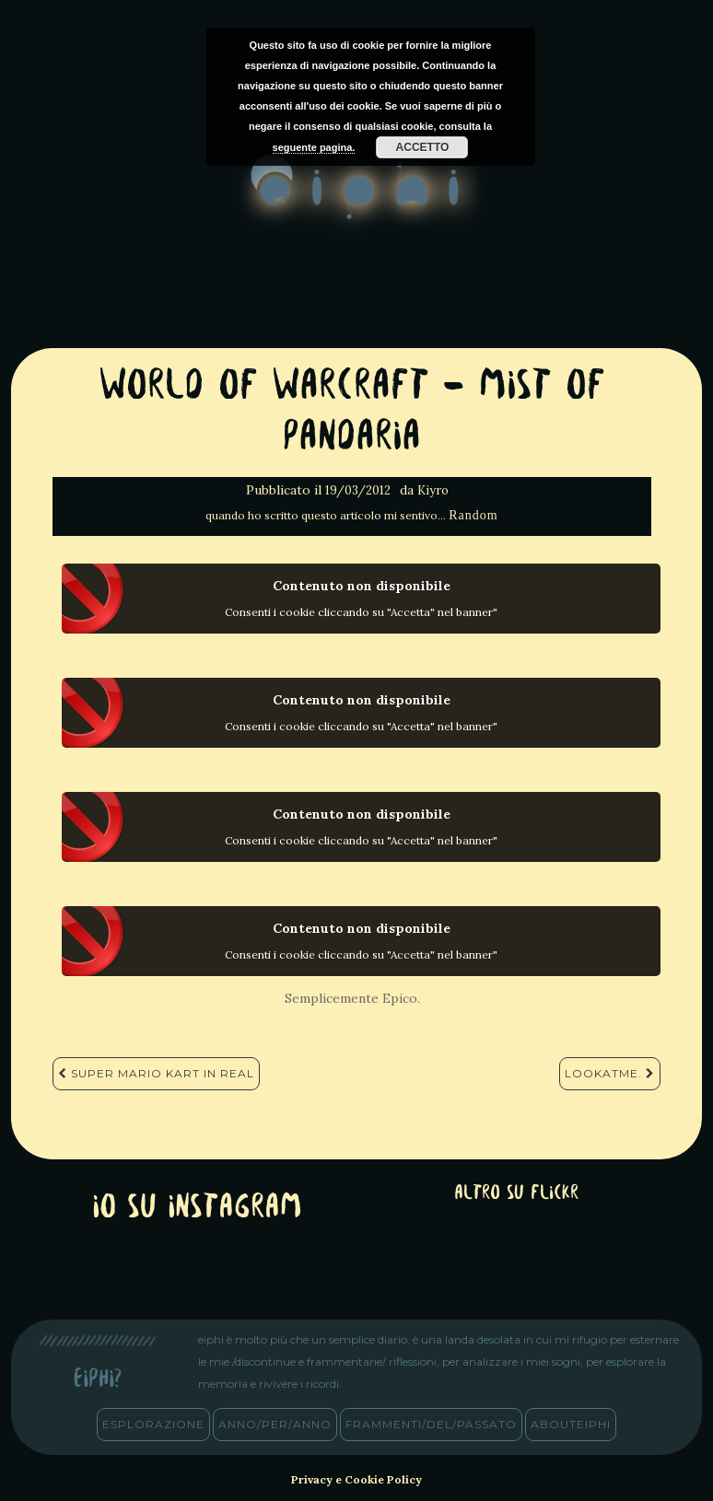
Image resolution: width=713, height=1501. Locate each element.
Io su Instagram (197, 1209)
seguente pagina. (314, 147)
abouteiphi (571, 1424)
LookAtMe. (610, 1073)
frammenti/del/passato (431, 1424)
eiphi (357, 201)
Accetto (423, 147)
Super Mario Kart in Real (156, 1073)
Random (473, 515)
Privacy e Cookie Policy (356, 1479)
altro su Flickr (516, 1193)
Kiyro (433, 490)
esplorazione (153, 1424)
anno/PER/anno (275, 1424)
